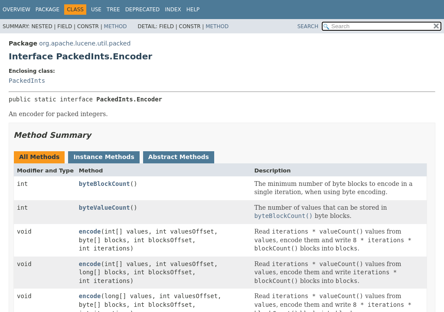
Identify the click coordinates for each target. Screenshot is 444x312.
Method (115, 26)
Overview (16, 9)
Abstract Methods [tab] (178, 156)
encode (90, 231)
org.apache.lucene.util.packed (85, 43)
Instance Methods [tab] (103, 156)
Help (193, 9)
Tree (113, 9)
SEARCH (308, 26)
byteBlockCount (104, 183)
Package (47, 9)
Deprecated (142, 9)
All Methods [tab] (39, 156)
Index (173, 9)
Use (96, 9)
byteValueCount (104, 207)
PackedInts (27, 80)
